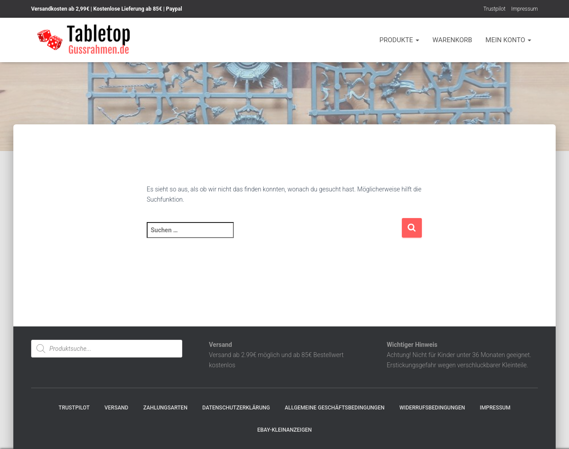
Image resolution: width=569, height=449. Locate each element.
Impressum (524, 9)
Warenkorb (452, 40)
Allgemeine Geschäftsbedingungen (335, 408)
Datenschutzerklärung (236, 408)
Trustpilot (494, 9)
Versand (116, 408)
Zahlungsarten (165, 408)
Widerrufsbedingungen (432, 408)
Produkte (399, 40)
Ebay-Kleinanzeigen (284, 430)
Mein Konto (508, 40)
